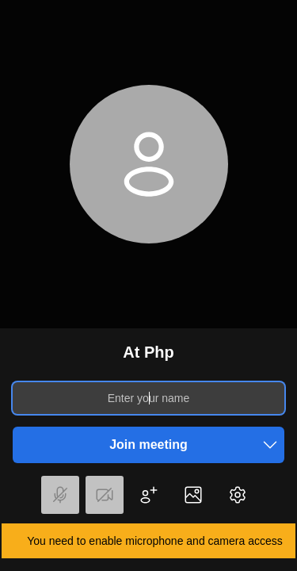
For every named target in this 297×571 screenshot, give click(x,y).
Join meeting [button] (196, 445)
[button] (270, 445)
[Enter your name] (148, 398)
